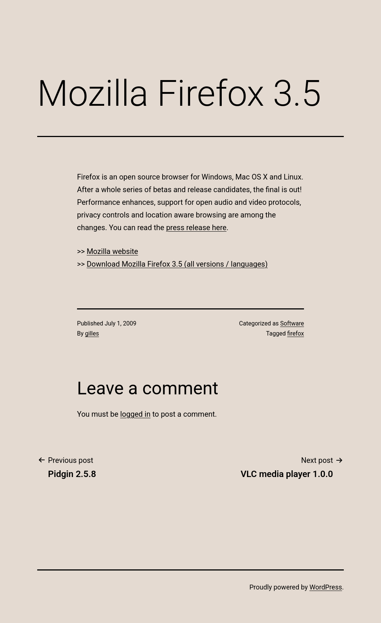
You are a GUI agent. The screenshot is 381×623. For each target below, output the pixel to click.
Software (292, 323)
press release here (196, 227)
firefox (295, 333)
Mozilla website (112, 251)
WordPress (326, 587)
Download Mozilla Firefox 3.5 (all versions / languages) (177, 264)
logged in (135, 414)
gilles (92, 333)
